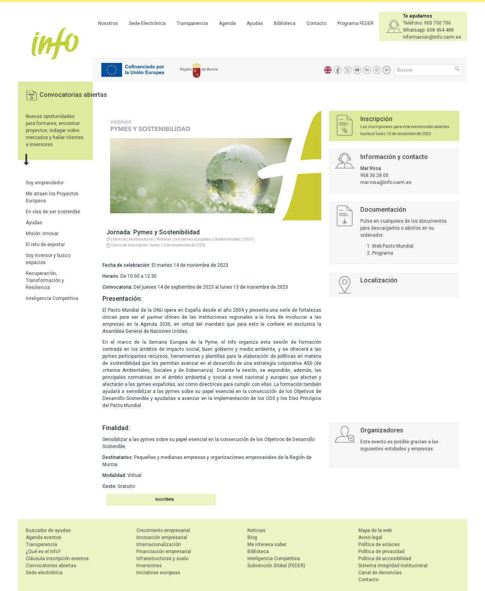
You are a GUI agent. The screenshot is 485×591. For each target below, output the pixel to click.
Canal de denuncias (380, 572)
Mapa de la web (375, 530)
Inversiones (149, 565)
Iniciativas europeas (158, 572)
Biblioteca (284, 23)
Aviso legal (370, 537)
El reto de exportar (45, 244)
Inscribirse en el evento (152, 499)
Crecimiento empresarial (163, 530)
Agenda (227, 23)
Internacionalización (158, 544)
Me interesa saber (266, 544)
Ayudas (255, 23)
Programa (382, 253)
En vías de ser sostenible (53, 211)
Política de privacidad (381, 551)
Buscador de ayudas (48, 530)
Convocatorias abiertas (73, 94)
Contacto (316, 23)
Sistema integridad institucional (393, 565)
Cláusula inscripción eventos (57, 558)
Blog (252, 537)
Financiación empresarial (163, 551)
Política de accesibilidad (384, 558)
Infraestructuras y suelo (162, 558)
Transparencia (192, 23)
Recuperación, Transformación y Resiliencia (45, 280)
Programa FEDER (355, 23)
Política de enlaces (379, 544)
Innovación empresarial (161, 537)
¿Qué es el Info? (43, 551)
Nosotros (108, 23)
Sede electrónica (44, 572)
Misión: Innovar (42, 233)
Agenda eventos (43, 537)
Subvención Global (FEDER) (276, 565)
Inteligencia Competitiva (52, 298)
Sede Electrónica (147, 23)
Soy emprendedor (45, 183)
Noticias (256, 530)
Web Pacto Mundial (392, 246)
